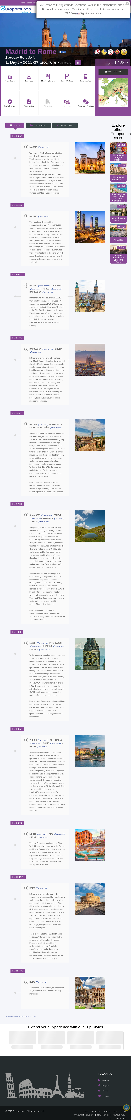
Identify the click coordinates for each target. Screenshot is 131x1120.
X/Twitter (103, 1088)
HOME (86, 1109)
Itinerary (15, 125)
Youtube (103, 1093)
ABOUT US (96, 1109)
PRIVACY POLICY (118, 1112)
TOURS (107, 1109)
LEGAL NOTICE (102, 1112)
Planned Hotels (38, 125)
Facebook (103, 1078)
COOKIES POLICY (118, 1116)
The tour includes (64, 125)
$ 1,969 (118, 62)
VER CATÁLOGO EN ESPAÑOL (24, 3)
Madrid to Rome (31, 52)
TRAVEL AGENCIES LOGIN (81, 1112)
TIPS (115, 1109)
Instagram (104, 1083)
